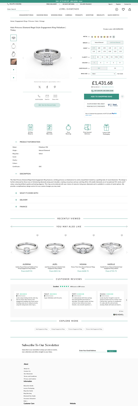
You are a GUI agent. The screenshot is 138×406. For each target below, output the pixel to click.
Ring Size (84, 73)
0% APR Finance (86, 4)
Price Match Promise (69, 379)
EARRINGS (68, 15)
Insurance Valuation (50, 381)
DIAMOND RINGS (42, 15)
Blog (84, 371)
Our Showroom (28, 373)
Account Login (87, 368)
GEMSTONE (90, 15)
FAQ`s (46, 384)
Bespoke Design (68, 368)
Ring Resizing (48, 376)
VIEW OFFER (74, 1)
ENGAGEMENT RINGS (26, 15)
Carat (85, 48)
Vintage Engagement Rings (57, 329)
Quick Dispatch (113, 15)
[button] (12, 300)
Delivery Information (69, 376)
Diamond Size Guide (50, 379)
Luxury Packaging (49, 371)
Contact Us (127, 4)
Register (118, 4)
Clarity (84, 57)
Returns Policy (67, 373)
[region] (69, 300)
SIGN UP (111, 351)
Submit (29, 9)
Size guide (120, 73)
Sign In (110, 4)
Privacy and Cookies (30, 379)
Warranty (66, 381)
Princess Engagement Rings (75, 329)
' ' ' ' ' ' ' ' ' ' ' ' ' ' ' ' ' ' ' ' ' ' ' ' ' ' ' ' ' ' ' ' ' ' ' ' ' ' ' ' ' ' (103, 73)
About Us (26, 368)
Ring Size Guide (48, 373)
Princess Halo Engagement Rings (96, 329)
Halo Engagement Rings (39, 329)
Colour (85, 62)
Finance (65, 371)
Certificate (83, 68)
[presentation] (23, 58)
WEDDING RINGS (56, 15)
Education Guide (49, 368)
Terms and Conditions (30, 376)
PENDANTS (79, 15)
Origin (85, 42)
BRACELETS (100, 15)
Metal (85, 36)
